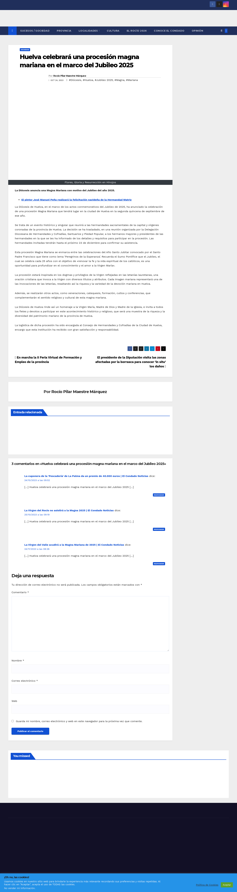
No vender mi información (19, 888)
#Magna (119, 80)
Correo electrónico (25, 680)
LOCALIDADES (89, 30)
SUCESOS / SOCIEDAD (35, 30)
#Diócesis (75, 80)
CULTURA (113, 30)
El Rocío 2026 (137, 30)
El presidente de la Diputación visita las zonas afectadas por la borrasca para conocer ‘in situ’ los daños (130, 362)
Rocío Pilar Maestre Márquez (69, 75)
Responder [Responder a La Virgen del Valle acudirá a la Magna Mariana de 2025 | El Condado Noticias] (159, 564)
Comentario (20, 592)
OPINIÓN (197, 30)
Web (14, 701)
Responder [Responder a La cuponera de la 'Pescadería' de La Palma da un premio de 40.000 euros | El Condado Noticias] (159, 495)
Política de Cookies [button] (207, 884)
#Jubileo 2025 (104, 80)
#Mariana (132, 80)
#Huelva (88, 80)
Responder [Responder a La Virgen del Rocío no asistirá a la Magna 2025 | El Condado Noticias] (159, 529)
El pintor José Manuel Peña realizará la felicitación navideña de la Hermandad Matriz (76, 199)
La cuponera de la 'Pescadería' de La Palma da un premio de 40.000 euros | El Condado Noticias (86, 476)
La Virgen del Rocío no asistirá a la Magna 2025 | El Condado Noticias (69, 510)
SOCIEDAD (25, 49)
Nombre (18, 660)
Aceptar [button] (227, 885)
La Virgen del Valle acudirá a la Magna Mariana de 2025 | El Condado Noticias (74, 544)
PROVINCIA (64, 30)
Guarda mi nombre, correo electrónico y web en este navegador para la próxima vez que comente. (79, 721)
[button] (221, 30)
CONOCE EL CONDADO (169, 30)
